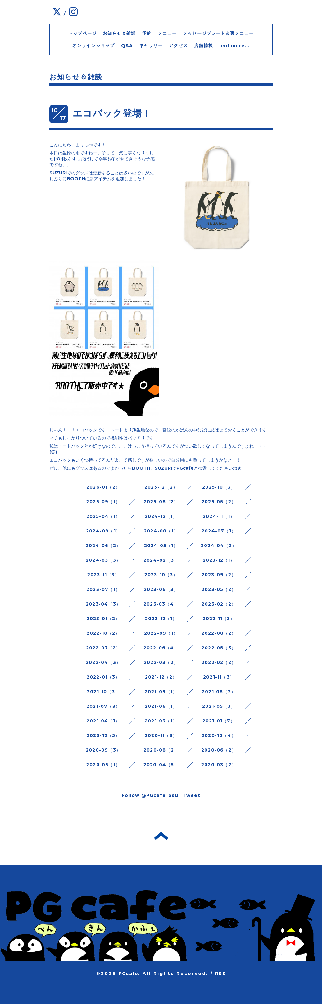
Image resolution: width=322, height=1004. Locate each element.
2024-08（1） (161, 531)
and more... (234, 45)
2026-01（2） (103, 487)
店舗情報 (203, 45)
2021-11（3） (218, 677)
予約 (147, 33)
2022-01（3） (103, 677)
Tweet (191, 795)
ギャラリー (151, 45)
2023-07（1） (103, 589)
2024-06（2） (103, 545)
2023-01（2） (103, 618)
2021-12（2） (161, 677)
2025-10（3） (219, 487)
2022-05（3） (219, 648)
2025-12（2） (161, 487)
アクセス (178, 45)
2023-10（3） (161, 575)
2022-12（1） (161, 618)
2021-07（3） (103, 706)
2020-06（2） (218, 750)
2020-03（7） (218, 764)
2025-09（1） (103, 501)
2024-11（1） (219, 516)
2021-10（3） (103, 691)
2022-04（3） (103, 662)
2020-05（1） (103, 764)
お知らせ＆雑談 (119, 33)
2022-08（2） (219, 633)
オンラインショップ (93, 45)
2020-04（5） (161, 764)
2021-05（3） (219, 706)
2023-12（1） (219, 560)
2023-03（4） (161, 604)
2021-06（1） (161, 706)
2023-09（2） (219, 575)
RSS (220, 973)
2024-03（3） (103, 560)
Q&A (127, 45)
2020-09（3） (103, 750)
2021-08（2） (219, 691)
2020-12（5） (103, 735)
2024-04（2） (219, 545)
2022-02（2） (219, 662)
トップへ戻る (161, 836)
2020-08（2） (161, 750)
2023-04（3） (103, 604)
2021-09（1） (161, 691)
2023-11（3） (103, 575)
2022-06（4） (161, 648)
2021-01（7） (218, 721)
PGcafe (128, 973)
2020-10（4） (219, 735)
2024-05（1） (161, 545)
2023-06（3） (161, 589)
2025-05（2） (219, 501)
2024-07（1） (219, 531)
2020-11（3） (161, 735)
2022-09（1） (161, 633)
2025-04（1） (103, 516)
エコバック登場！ (112, 113)
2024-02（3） (161, 560)
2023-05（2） (219, 589)
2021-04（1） (103, 721)
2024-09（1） (103, 531)
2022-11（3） (219, 618)
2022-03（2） (161, 662)
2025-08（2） (161, 501)
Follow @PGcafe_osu (150, 795)
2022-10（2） (103, 633)
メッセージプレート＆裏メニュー (218, 33)
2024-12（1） (161, 516)
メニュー (167, 33)
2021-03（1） (161, 721)
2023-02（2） (219, 604)
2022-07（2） (103, 648)
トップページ (82, 33)
